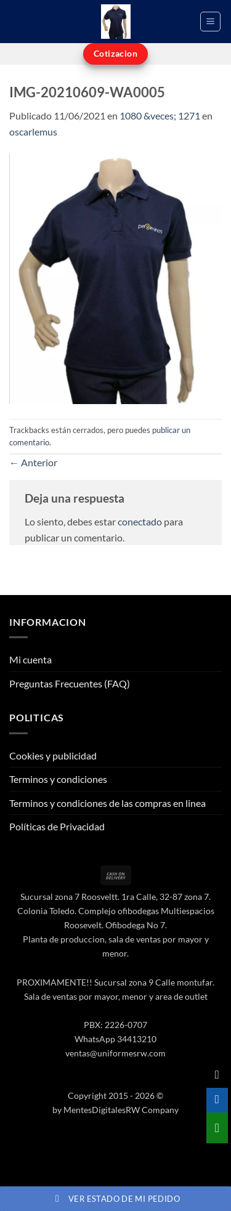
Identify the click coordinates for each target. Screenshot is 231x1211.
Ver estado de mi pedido (115, 1199)
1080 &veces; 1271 (160, 115)
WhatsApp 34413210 (115, 1039)
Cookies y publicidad (53, 755)
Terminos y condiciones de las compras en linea (107, 803)
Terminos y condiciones (58, 779)
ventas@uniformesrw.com (115, 1053)
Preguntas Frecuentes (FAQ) (69, 683)
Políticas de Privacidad (57, 826)
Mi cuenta (30, 659)
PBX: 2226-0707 (115, 1024)
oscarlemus (33, 131)
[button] (210, 21)
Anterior (33, 462)
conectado (140, 521)
